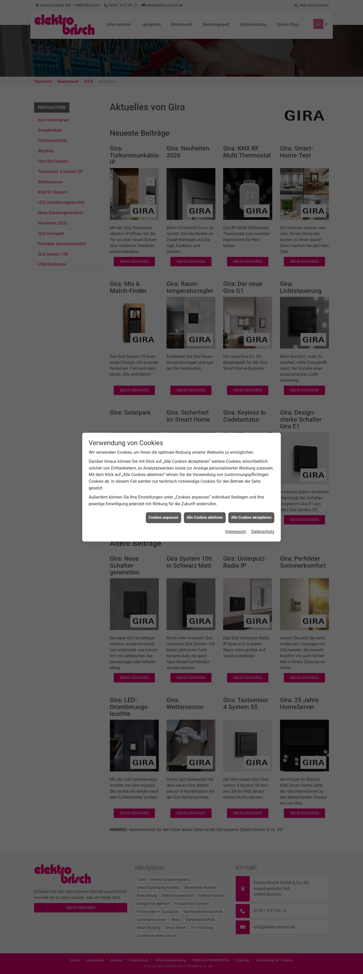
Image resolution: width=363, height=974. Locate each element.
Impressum (235, 531)
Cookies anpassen (163, 517)
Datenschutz (262, 531)
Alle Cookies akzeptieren (251, 517)
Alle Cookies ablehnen (205, 517)
